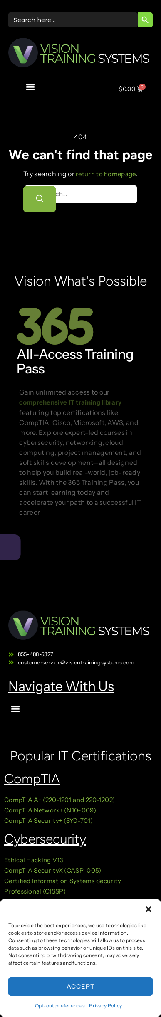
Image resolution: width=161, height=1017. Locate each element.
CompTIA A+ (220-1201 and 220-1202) (59, 800)
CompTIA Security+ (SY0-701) (48, 820)
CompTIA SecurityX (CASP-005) (52, 870)
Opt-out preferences (60, 1005)
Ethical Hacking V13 (34, 860)
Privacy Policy (105, 1005)
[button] (148, 909)
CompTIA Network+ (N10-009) (50, 810)
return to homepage (106, 174)
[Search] (39, 199)
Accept (81, 986)
